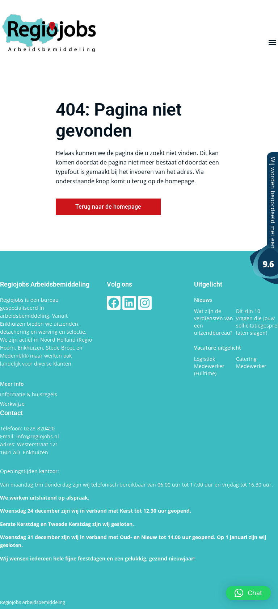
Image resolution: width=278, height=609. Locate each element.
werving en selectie (61, 331)
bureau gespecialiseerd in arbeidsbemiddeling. (29, 307)
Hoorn (7, 347)
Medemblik (13, 355)
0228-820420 (39, 428)
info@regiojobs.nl (37, 436)
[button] (272, 43)
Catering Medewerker (251, 362)
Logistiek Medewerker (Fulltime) (209, 366)
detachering (15, 331)
